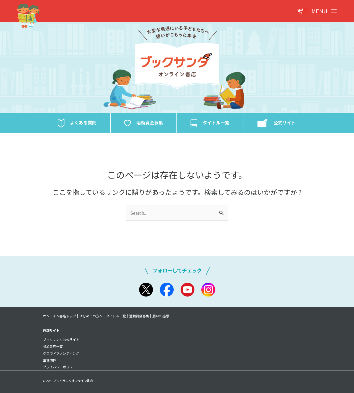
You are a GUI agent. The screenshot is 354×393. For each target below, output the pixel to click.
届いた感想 (161, 316)
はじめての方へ (91, 316)
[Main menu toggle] (322, 11)
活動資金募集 (140, 316)
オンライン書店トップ (59, 316)
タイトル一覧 (116, 316)
